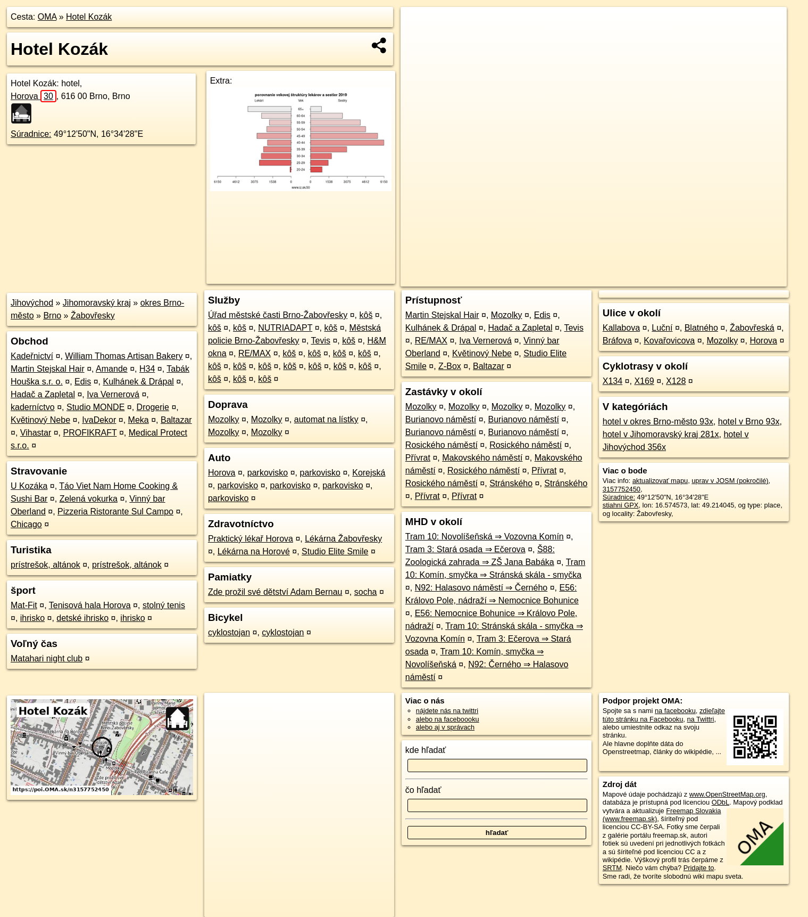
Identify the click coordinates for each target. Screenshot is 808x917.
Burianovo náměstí (440, 419)
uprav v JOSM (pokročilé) (730, 481)
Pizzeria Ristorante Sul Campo (115, 511)
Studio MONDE (95, 407)
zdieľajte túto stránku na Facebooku (664, 715)
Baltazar (176, 419)
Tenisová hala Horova (90, 605)
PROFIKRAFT (89, 432)
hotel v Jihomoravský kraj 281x (661, 434)
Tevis (320, 340)
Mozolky (223, 419)
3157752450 (621, 489)
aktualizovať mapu (660, 481)
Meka (138, 419)
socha (365, 591)
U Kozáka (29, 485)
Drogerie (153, 407)
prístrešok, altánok (45, 564)
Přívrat (417, 457)
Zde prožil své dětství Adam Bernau (275, 591)
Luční (662, 327)
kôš (365, 315)
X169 (644, 381)
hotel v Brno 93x (749, 421)
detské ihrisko (82, 618)
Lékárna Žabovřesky (343, 538)
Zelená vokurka (89, 498)
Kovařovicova (669, 340)
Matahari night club (46, 658)
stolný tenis (164, 605)
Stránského (510, 483)
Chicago (26, 524)
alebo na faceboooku (447, 719)
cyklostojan (229, 632)
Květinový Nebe (40, 419)
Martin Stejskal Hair (48, 368)
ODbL (720, 802)
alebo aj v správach (445, 727)
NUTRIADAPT (285, 327)
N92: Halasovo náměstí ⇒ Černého (481, 587)
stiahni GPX (621, 505)
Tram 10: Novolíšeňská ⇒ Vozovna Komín (484, 536)
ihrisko (32, 618)
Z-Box (449, 366)
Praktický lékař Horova (250, 538)
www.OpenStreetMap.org (727, 794)
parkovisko (267, 472)
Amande (112, 368)
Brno (52, 315)
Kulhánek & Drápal (138, 381)
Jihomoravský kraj (97, 302)
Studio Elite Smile (335, 551)
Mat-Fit (24, 605)
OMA (47, 16)
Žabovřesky (93, 315)
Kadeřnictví (32, 356)
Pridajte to (699, 868)
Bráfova (617, 340)
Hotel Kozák (89, 16)
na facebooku (675, 711)
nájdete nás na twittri (447, 711)
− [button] (418, 42)
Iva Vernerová (113, 394)
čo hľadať (423, 790)
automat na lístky (326, 419)
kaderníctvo (33, 407)
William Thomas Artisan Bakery (123, 356)
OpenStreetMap (603, 278)
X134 (612, 381)
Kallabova (621, 327)
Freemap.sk (658, 278)
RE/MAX (254, 353)
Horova (33, 96)
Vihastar (35, 432)
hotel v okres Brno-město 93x (658, 421)
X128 (676, 381)
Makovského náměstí (482, 457)
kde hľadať (425, 750)
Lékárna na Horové (254, 551)
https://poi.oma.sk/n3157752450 (739, 278)
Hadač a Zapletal (43, 394)
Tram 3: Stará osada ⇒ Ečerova (465, 549)
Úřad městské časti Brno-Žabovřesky (277, 315)
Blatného (701, 327)
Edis (82, 381)
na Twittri (700, 719)
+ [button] (418, 25)
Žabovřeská (752, 327)
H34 (147, 368)
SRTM (612, 868)
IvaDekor (99, 419)
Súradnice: (31, 133)
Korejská (368, 472)
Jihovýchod (32, 302)
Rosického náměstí (441, 444)
